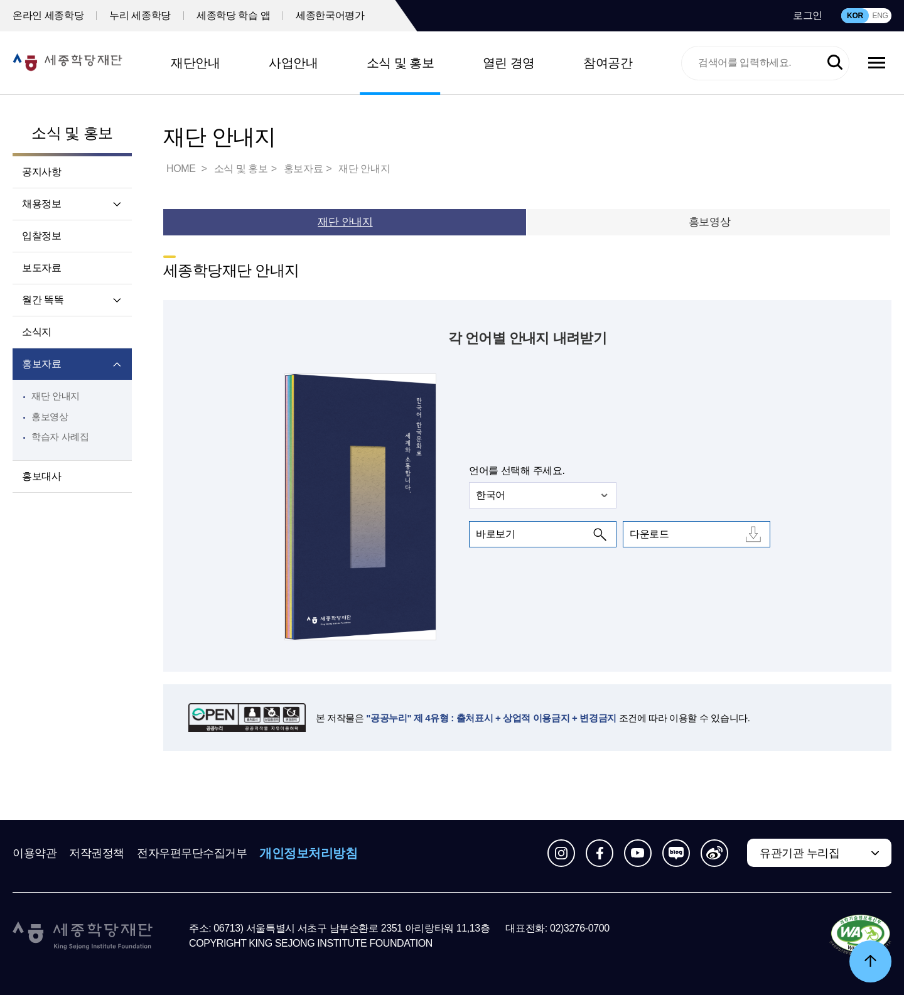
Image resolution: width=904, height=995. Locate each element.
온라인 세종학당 (48, 15)
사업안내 (293, 63)
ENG (880, 15)
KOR (855, 15)
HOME (182, 168)
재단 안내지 (55, 395)
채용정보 (41, 203)
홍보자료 (41, 363)
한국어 (490, 495)
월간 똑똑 (42, 299)
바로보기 (495, 534)
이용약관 (34, 853)
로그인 (807, 15)
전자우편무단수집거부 (192, 853)
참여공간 (607, 63)
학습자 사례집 (60, 436)
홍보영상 (49, 416)
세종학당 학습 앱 (233, 15)
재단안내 (195, 63)
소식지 (36, 331)
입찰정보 (41, 235)
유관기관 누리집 (799, 853)
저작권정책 (96, 853)
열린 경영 (509, 63)
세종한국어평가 (330, 15)
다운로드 (649, 534)
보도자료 (41, 267)
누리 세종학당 (140, 15)
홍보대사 (41, 476)
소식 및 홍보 (400, 63)
